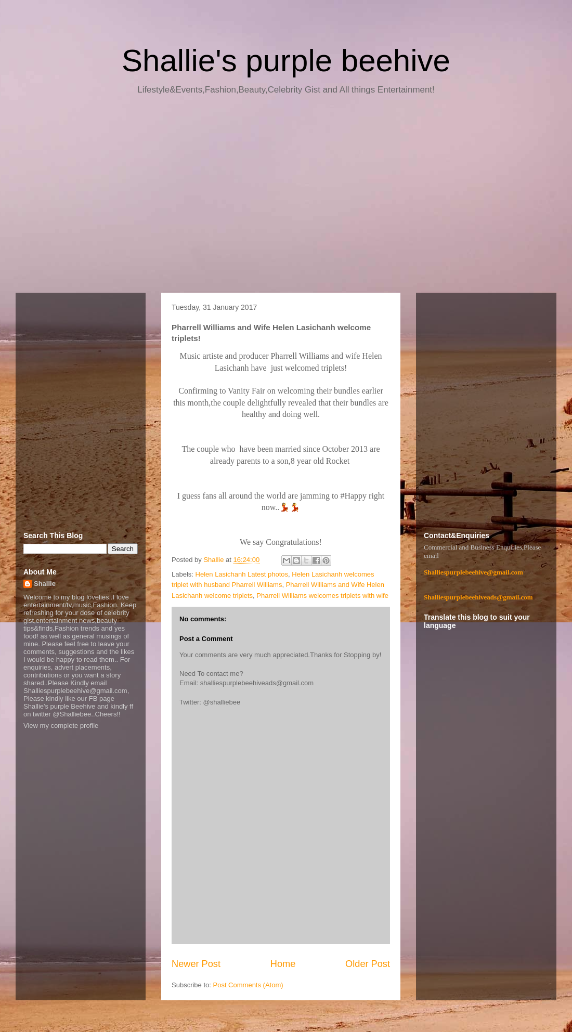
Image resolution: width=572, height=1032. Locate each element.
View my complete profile (60, 725)
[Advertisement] (286, 197)
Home (283, 964)
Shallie (45, 583)
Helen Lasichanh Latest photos (242, 574)
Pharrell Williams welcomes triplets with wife (322, 595)
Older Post (367, 964)
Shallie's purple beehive (286, 60)
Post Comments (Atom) (248, 985)
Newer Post (196, 964)
